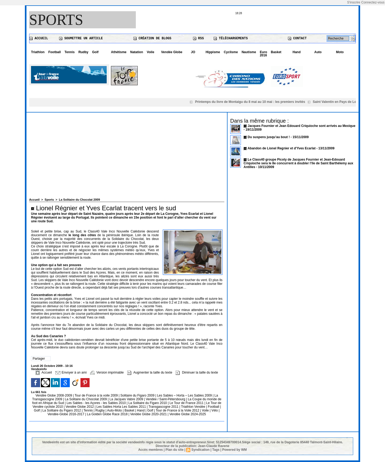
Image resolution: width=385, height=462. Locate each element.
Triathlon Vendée (193, 407)
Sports (56, 19)
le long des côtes (82, 235)
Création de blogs (152, 38)
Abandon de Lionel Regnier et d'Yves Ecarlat (281, 148)
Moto (340, 52)
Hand (296, 52)
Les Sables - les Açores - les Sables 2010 (97, 403)
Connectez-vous (372, 2)
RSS (198, 38)
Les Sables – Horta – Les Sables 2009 (185, 395)
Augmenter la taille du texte (149, 372)
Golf (95, 52)
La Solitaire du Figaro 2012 (62, 410)
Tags (216, 450)
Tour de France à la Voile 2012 (178, 410)
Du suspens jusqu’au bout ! (269, 137)
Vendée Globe (171, 52)
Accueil (38, 38)
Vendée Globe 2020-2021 (149, 414)
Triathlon (38, 52)
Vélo (214, 410)
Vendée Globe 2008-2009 (54, 395)
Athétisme (118, 52)
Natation (136, 52)
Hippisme (213, 52)
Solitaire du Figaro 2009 (137, 395)
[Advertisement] (126, 158)
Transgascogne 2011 (163, 407)
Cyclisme (231, 52)
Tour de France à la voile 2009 (97, 395)
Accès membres (150, 450)
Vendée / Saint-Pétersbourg (166, 399)
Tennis (69, 52)
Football (54, 52)
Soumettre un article (81, 38)
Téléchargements (231, 38)
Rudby (83, 52)
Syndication (200, 450)
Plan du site (174, 450)
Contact (297, 38)
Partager (39, 358)
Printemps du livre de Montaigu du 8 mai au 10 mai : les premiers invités (251, 102)
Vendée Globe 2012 (80, 407)
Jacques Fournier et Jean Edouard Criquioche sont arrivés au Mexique (301, 126)
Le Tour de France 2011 (186, 403)
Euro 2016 (263, 53)
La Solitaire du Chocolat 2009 (79, 199)
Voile (150, 52)
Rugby (100, 410)
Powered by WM (234, 450)
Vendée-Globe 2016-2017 (66, 414)
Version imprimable (107, 372)
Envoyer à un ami (71, 372)
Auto (318, 52)
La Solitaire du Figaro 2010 (148, 403)
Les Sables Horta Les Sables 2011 (121, 407)
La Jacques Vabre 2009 (126, 399)
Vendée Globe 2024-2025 (187, 414)
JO (193, 52)
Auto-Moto (115, 410)
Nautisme (249, 52)
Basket (276, 52)
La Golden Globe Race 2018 (107, 414)
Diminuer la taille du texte (197, 372)
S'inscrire (353, 2)
